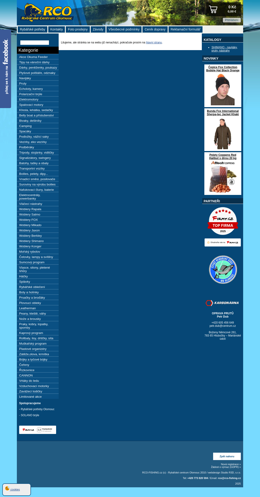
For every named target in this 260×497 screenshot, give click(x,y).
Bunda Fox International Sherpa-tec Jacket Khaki (223, 112)
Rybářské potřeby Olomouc (37, 409)
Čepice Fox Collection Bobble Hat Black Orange (222, 69)
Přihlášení (232, 20)
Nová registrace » (231, 464)
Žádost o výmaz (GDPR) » (226, 467)
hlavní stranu (154, 42)
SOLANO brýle (30, 415)
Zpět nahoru (227, 456)
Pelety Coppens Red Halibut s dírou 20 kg (222, 156)
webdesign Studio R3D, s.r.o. (224, 472)
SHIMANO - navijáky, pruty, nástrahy (224, 49)
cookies (12, 489)
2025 (238, 483)
